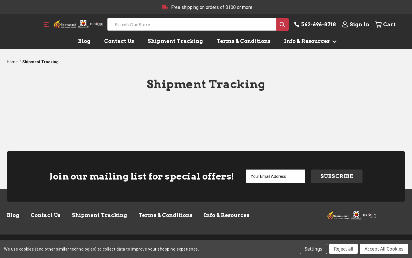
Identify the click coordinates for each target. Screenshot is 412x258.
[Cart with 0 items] (389, 24)
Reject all (343, 249)
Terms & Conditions (243, 41)
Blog (84, 41)
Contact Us (119, 41)
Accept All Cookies (384, 249)
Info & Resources (309, 41)
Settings (313, 249)
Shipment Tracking (175, 41)
